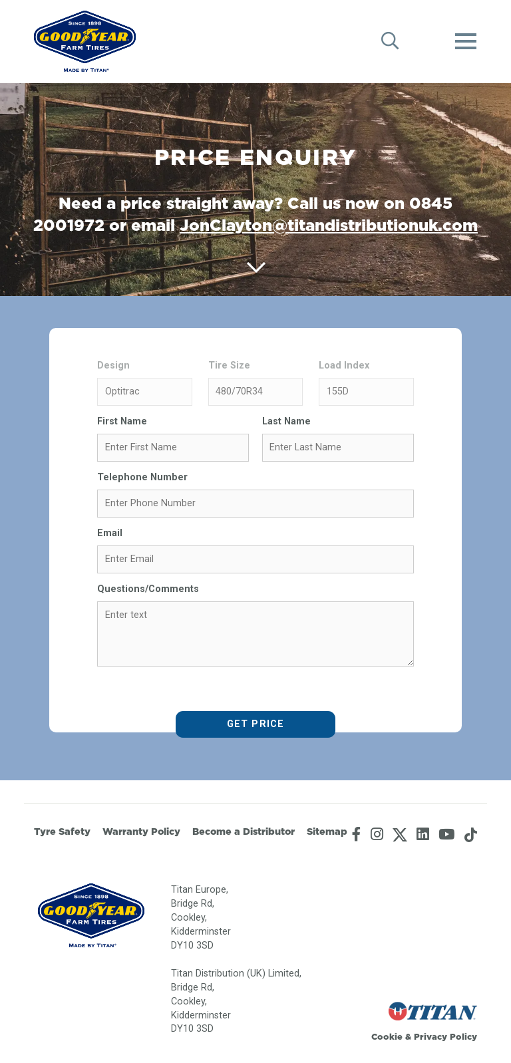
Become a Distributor (243, 831)
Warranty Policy (141, 831)
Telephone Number (142, 477)
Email (109, 533)
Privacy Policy (445, 1036)
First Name (122, 421)
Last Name (286, 421)
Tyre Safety (62, 831)
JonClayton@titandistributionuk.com (329, 225)
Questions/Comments (148, 589)
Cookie (387, 1036)
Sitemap (327, 831)
